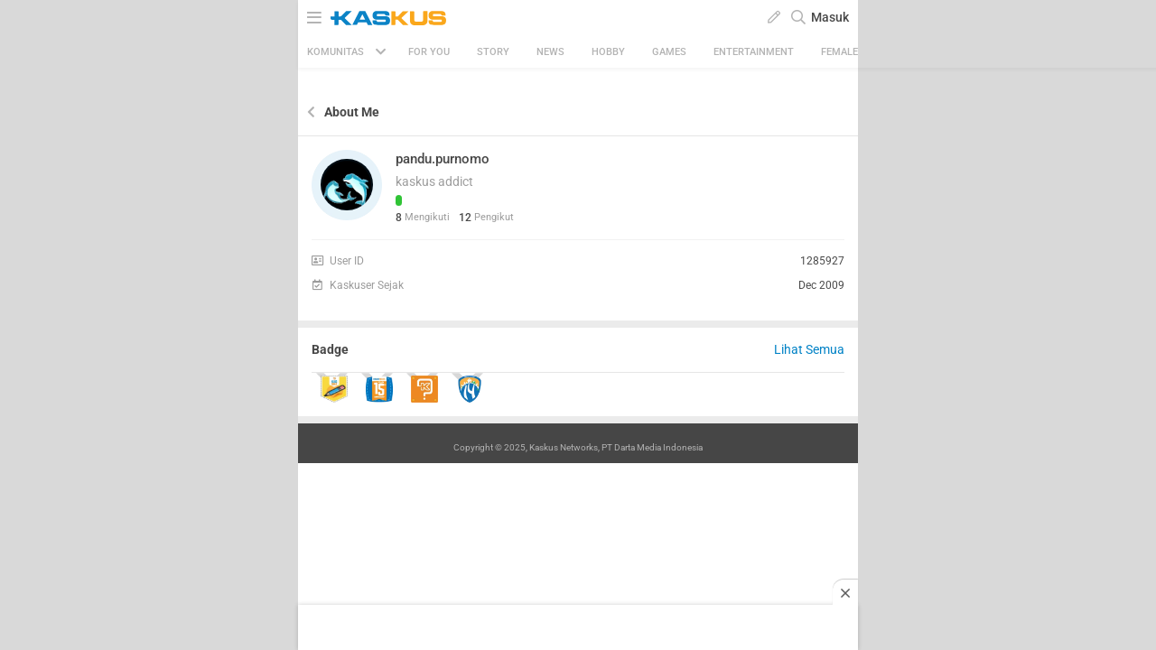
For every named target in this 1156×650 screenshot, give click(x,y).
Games (669, 52)
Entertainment (753, 52)
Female (839, 52)
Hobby (608, 52)
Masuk (830, 17)
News (550, 52)
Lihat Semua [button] (809, 349)
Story (493, 52)
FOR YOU (429, 52)
